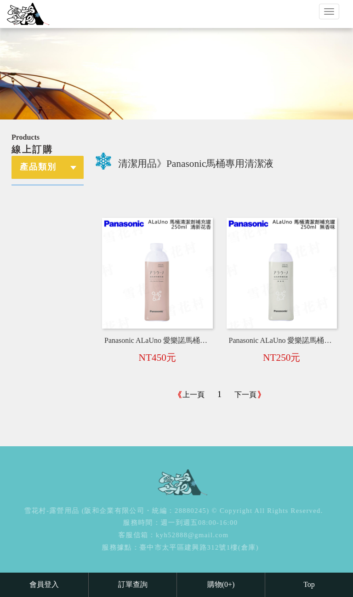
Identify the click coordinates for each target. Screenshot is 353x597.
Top (309, 584)
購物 (221, 584)
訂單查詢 (133, 584)
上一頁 (193, 394)
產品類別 (38, 166)
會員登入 (44, 584)
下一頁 (245, 394)
